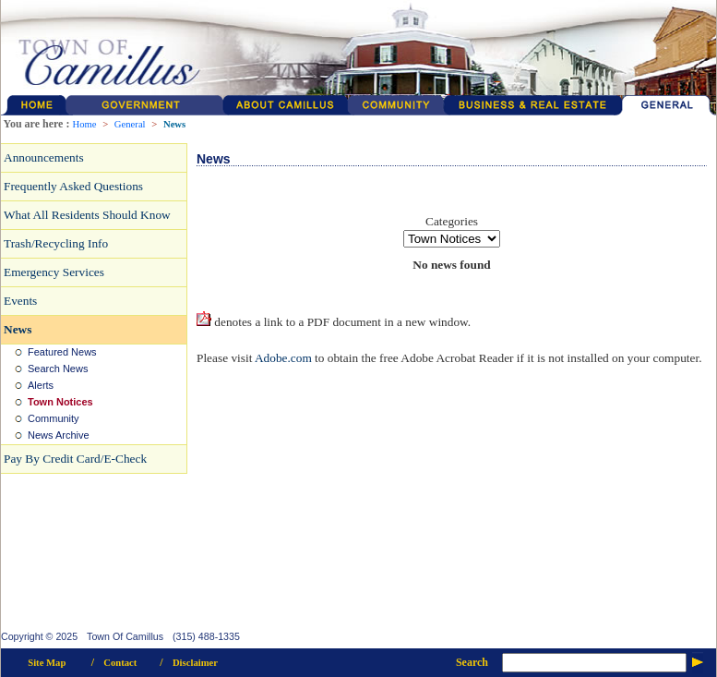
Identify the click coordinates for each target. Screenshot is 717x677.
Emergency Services (54, 272)
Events (20, 301)
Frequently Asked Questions (73, 186)
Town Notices (60, 401)
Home (84, 124)
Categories (451, 221)
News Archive (59, 435)
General (130, 124)
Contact (120, 663)
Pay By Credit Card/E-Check (75, 458)
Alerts (41, 385)
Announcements (44, 157)
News (174, 124)
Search (472, 662)
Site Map (47, 663)
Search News (58, 368)
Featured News (62, 351)
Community (53, 418)
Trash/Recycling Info (56, 243)
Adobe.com (283, 358)
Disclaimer (195, 663)
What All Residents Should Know (87, 215)
